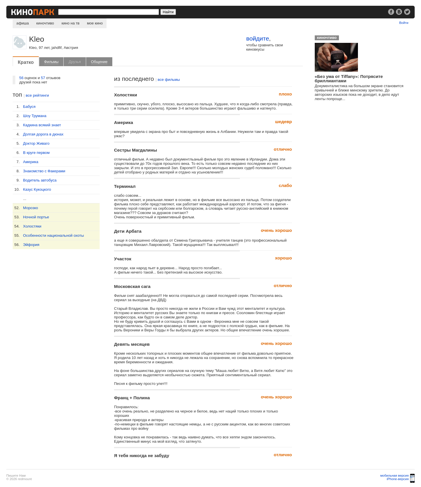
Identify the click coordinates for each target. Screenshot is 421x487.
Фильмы (51, 62)
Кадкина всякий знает (42, 125)
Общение (99, 62)
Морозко (30, 208)
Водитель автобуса (39, 180)
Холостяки (32, 226)
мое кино (95, 23)
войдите (257, 38)
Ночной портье (36, 217)
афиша (22, 23)
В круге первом (36, 152)
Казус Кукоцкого (37, 189)
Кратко (26, 62)
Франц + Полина (132, 397)
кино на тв (70, 23)
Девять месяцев (132, 344)
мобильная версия (394, 475)
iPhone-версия (398, 479)
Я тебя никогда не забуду (141, 455)
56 (21, 78)
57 (43, 78)
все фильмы (169, 79)
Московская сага (132, 286)
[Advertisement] (355, 150)
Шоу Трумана (34, 116)
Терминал (125, 186)
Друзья (75, 62)
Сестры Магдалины (135, 150)
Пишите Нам (16, 475)
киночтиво (45, 23)
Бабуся (29, 106)
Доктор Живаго (36, 143)
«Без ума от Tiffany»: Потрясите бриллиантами (349, 78)
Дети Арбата (127, 231)
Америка (30, 162)
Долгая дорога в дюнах (43, 134)
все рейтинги (37, 95)
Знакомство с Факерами (44, 171)
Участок (122, 258)
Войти (403, 22)
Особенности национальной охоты (53, 235)
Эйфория (31, 244)
